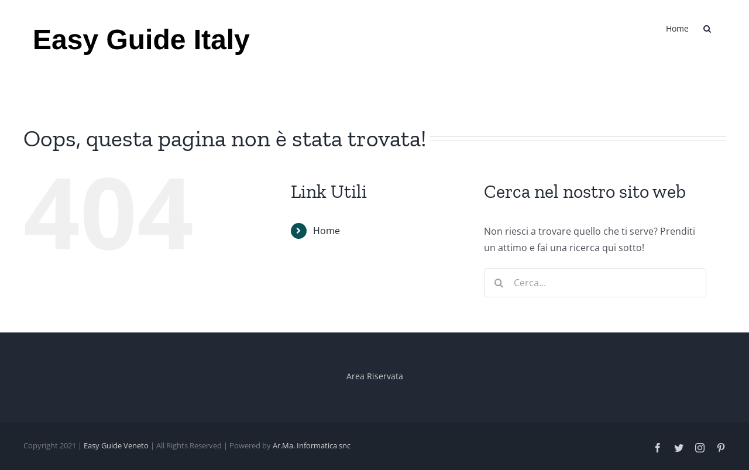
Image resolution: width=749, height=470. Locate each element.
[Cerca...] (595, 282)
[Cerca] (498, 282)
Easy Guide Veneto (116, 445)
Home (326, 230)
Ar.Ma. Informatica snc (312, 445)
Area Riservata (374, 376)
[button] (707, 27)
